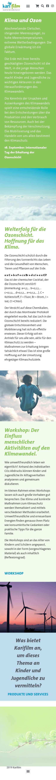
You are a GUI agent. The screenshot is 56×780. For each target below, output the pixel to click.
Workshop (13, 573)
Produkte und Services (28, 694)
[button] (28, 6)
